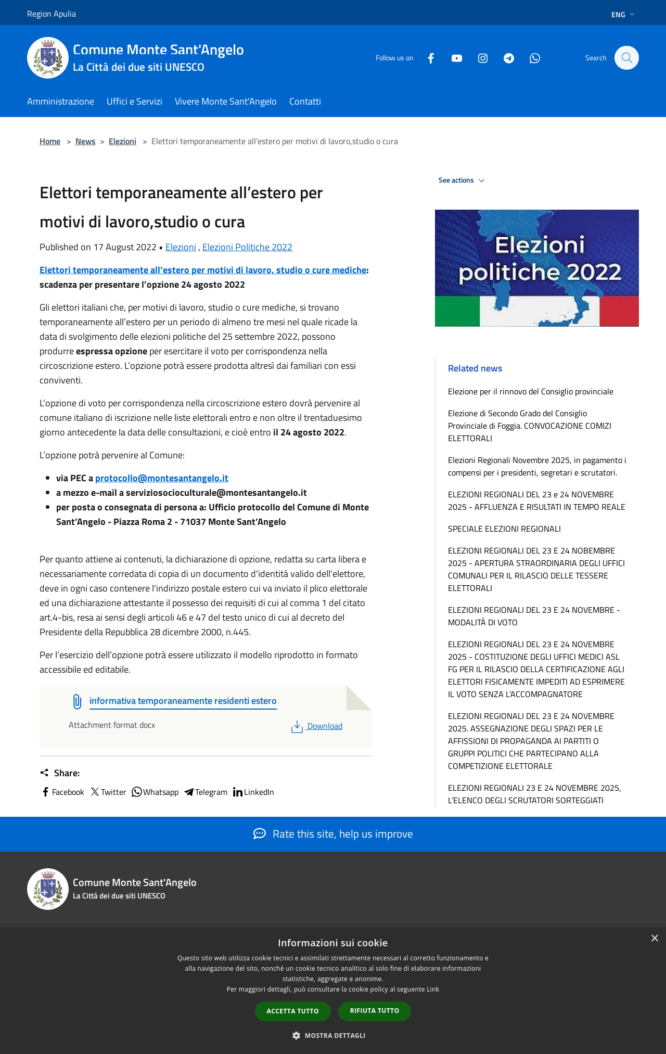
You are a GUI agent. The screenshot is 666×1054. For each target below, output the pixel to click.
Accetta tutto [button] (293, 1011)
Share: (60, 773)
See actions (463, 180)
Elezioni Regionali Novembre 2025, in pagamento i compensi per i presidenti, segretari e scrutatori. (537, 466)
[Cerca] (626, 57)
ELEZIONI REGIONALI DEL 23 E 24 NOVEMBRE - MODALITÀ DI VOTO (534, 615)
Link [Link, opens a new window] (433, 989)
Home (50, 141)
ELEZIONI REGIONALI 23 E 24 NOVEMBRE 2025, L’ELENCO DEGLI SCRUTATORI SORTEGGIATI (534, 793)
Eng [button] (624, 14)
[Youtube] (451, 57)
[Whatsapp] (529, 57)
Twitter (107, 792)
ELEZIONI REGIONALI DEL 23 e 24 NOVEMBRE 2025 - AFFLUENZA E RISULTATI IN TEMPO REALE (536, 500)
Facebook (62, 792)
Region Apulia (51, 13)
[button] (333, 1035)
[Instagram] (477, 57)
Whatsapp (154, 792)
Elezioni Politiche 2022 (247, 247)
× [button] (654, 939)
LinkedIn (253, 792)
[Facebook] (425, 57)
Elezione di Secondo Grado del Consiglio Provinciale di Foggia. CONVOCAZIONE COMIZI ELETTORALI (529, 425)
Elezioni (122, 141)
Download (315, 725)
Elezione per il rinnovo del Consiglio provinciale (530, 391)
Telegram (205, 792)
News (85, 141)
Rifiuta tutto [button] (375, 1010)
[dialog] (333, 991)
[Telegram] (503, 57)
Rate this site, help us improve (333, 833)
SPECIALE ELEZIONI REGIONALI (504, 528)
